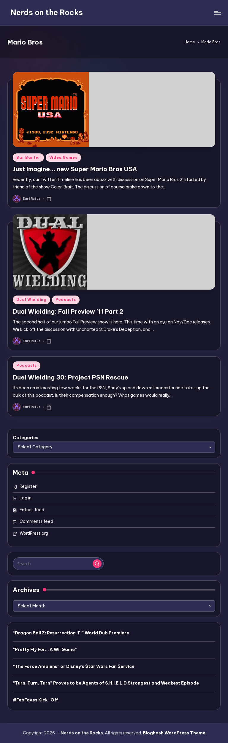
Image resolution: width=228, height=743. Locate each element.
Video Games (63, 157)
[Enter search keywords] (58, 563)
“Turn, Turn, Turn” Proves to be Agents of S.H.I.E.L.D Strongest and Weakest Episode (106, 683)
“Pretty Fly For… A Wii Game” (45, 649)
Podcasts (66, 299)
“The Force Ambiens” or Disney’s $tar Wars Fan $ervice (73, 666)
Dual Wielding (31, 299)
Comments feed (36, 521)
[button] (97, 563)
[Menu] (217, 13)
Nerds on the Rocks (46, 12)
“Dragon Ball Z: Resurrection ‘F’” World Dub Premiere (71, 633)
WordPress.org (34, 533)
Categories (25, 437)
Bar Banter (28, 157)
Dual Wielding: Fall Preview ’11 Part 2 (68, 311)
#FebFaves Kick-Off (35, 700)
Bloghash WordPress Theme (174, 733)
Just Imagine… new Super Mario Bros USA (75, 169)
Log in (25, 498)
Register (28, 486)
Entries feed (32, 509)
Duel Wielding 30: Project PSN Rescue (70, 377)
